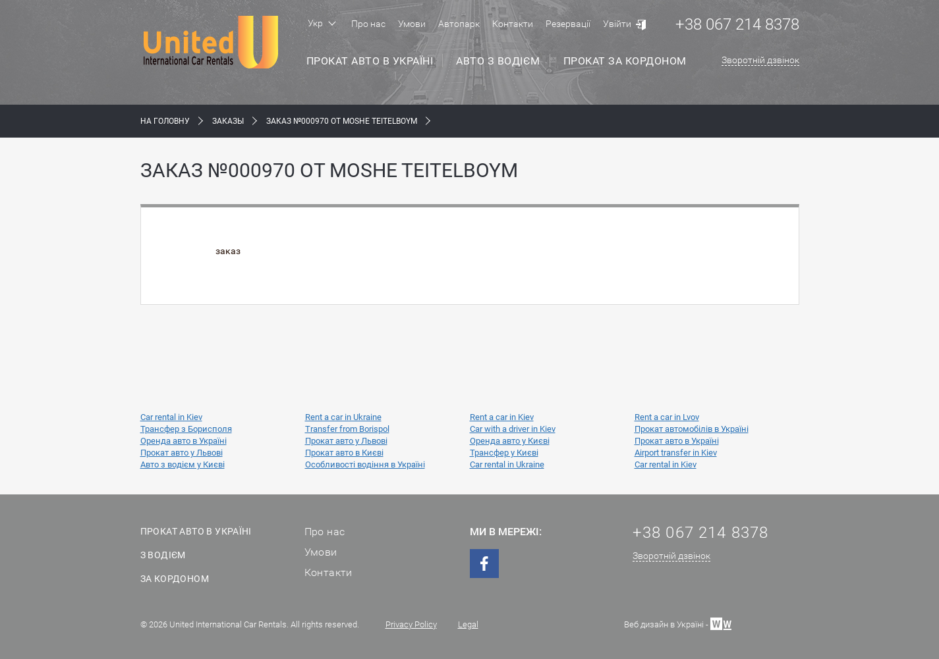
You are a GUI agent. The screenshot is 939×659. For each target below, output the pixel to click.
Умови (412, 23)
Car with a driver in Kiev (512, 429)
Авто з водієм (498, 61)
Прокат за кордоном (625, 61)
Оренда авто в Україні (183, 441)
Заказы (228, 121)
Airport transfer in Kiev (676, 453)
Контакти (512, 23)
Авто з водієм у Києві (182, 464)
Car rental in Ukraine (507, 464)
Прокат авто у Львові (346, 441)
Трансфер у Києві (504, 453)
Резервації (568, 23)
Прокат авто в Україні (370, 61)
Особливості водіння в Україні (365, 464)
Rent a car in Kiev (502, 417)
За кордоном (174, 578)
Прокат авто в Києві (344, 453)
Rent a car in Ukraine (343, 417)
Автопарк (459, 23)
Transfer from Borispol (347, 429)
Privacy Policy (411, 624)
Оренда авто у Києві (510, 441)
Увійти (617, 23)
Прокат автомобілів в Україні (692, 429)
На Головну (165, 121)
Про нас (368, 23)
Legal (468, 624)
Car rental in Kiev (171, 417)
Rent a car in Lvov (667, 417)
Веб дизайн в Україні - (677, 623)
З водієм (163, 555)
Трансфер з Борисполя (186, 429)
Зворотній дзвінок (760, 60)
